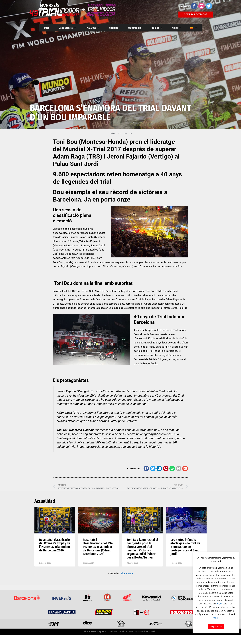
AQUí (219, 603)
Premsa (156, 28)
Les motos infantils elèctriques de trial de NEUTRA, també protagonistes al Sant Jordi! (185, 547)
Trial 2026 (92, 28)
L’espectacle (67, 28)
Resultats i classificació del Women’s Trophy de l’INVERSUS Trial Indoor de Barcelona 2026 (54, 545)
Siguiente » (127, 573)
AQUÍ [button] (215, 618)
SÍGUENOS (184, 6)
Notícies (113, 27)
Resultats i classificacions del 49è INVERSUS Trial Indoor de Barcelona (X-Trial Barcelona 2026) (98, 547)
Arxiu (176, 28)
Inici (46, 27)
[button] (146, 468)
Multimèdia (134, 27)
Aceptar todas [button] (216, 626)
